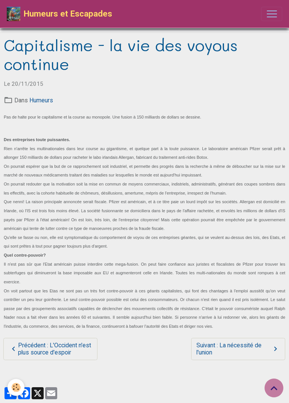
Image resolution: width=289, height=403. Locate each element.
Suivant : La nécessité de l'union (238, 349)
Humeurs (41, 100)
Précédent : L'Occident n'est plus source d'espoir (50, 349)
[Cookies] (16, 387)
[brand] (59, 14)
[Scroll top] (274, 388)
